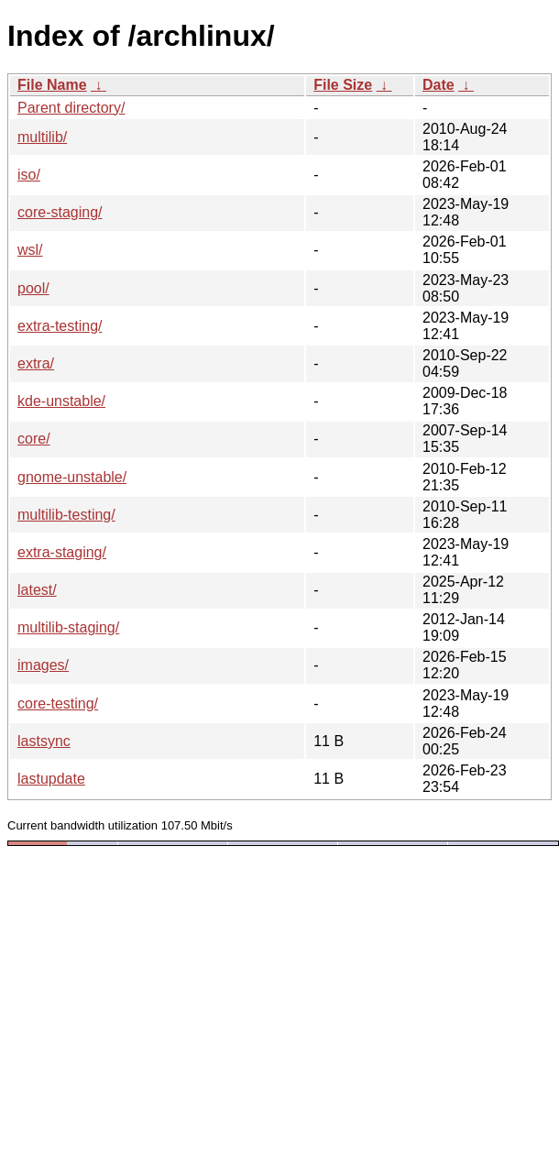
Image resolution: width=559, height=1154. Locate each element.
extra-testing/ (59, 326)
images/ (43, 665)
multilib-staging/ (68, 627)
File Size (342, 85)
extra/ (35, 363)
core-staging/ (60, 212)
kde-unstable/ (61, 401)
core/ (33, 438)
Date (438, 85)
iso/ (28, 174)
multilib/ (42, 137)
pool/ (33, 288)
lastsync (44, 741)
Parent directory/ (71, 107)
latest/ (37, 590)
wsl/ (30, 250)
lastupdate (51, 778)
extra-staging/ (61, 552)
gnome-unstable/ (71, 477)
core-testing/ (57, 703)
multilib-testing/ (66, 514)
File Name (52, 85)
